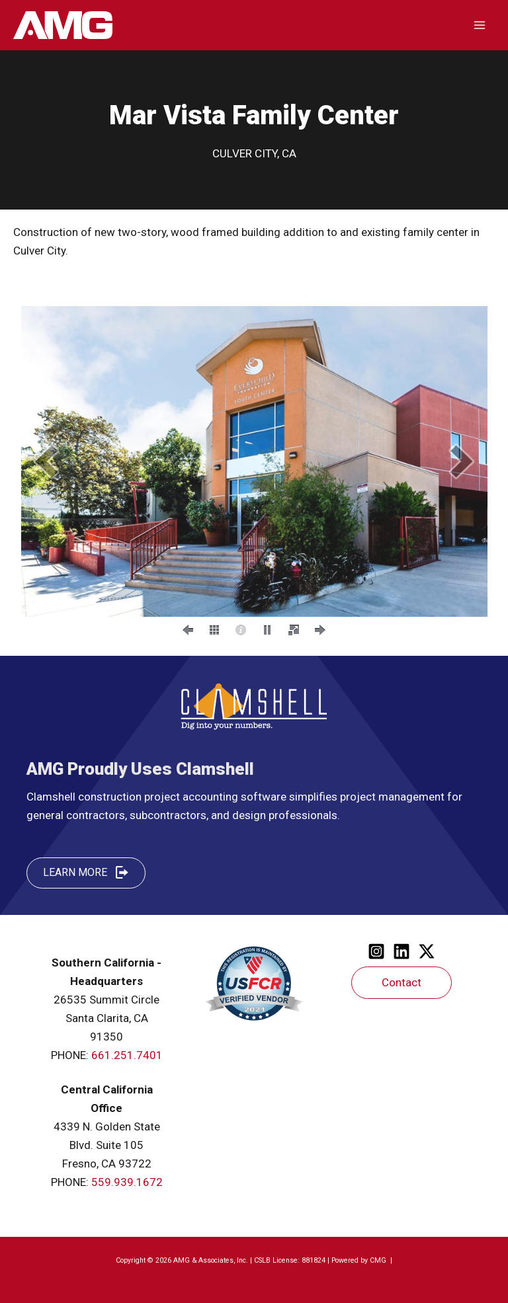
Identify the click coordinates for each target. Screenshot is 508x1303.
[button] (46, 461)
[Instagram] (376, 951)
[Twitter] (426, 951)
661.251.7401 (127, 1055)
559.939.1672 (127, 1182)
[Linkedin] (401, 951)
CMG (379, 1260)
